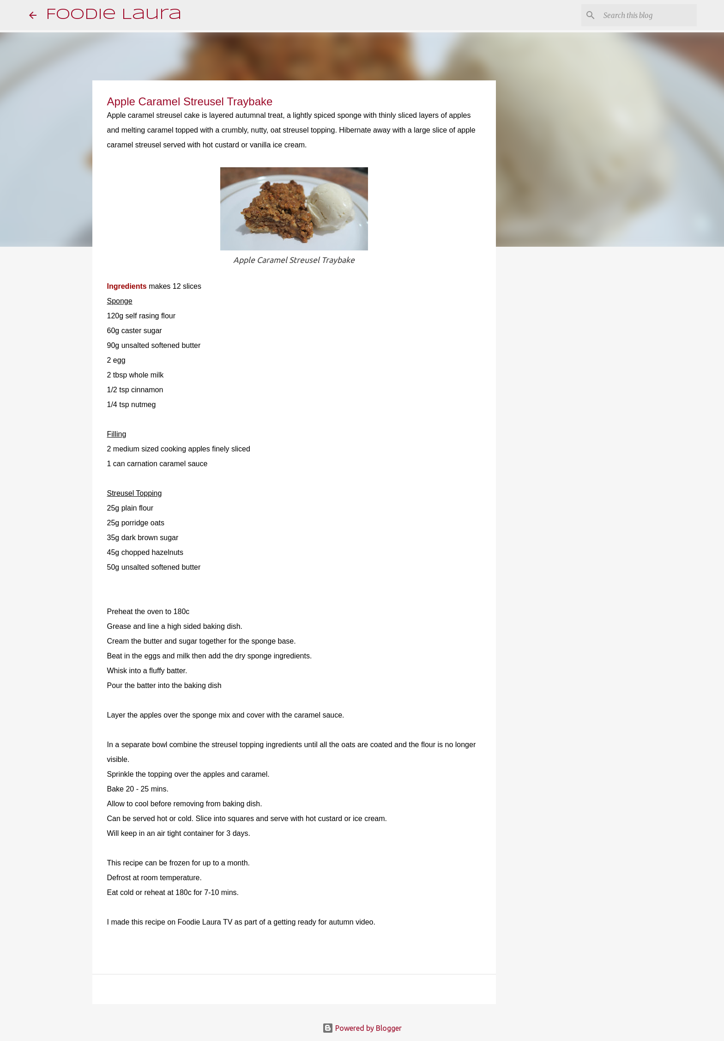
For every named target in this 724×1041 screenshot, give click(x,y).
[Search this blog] (648, 15)
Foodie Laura (113, 15)
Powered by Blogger (362, 1028)
